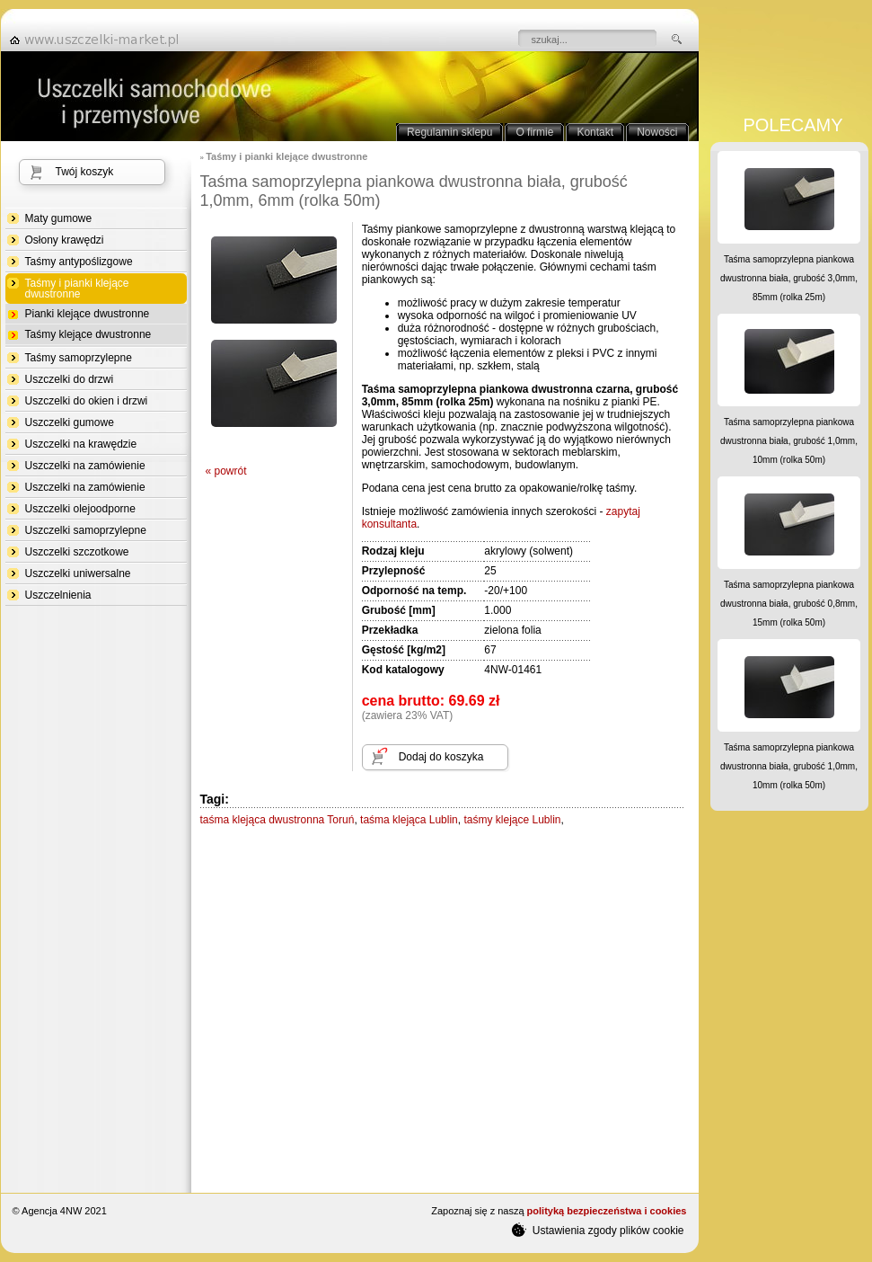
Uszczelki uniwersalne (78, 573)
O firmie (534, 132)
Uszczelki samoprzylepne (85, 530)
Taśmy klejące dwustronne (88, 334)
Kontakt (595, 132)
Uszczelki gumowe (69, 422)
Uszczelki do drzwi (69, 379)
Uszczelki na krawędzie (81, 444)
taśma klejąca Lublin (409, 819)
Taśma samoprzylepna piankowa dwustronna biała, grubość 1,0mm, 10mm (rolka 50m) (789, 441)
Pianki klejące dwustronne (87, 313)
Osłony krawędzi (64, 240)
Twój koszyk (85, 171)
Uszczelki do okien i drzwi (86, 401)
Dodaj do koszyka (441, 757)
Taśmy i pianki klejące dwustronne (77, 289)
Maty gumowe (58, 218)
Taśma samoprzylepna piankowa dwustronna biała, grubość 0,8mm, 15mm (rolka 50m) (789, 603)
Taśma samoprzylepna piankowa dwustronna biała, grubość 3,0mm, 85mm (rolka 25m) (789, 278)
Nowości (657, 132)
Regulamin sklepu (449, 132)
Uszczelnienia (58, 595)
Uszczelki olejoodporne (80, 508)
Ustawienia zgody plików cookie (597, 1229)
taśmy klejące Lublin (511, 819)
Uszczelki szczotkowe (77, 552)
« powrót (226, 471)
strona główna (99, 39)
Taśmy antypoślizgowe (79, 261)
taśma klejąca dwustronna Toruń (277, 819)
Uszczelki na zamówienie (85, 465)
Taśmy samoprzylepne (78, 357)
